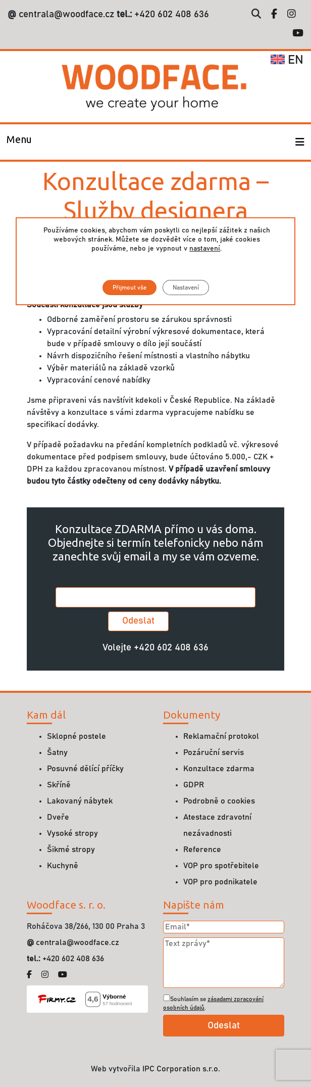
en (287, 60)
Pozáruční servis (213, 752)
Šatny (57, 752)
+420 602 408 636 (170, 14)
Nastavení (185, 288)
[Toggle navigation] (19, 142)
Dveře (58, 817)
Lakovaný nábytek (80, 801)
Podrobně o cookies (219, 801)
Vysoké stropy (72, 833)
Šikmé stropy (71, 849)
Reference (202, 849)
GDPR (193, 785)
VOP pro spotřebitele (221, 866)
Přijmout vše (129, 288)
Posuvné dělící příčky (85, 769)
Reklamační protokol (221, 736)
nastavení (204, 248)
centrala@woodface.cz (66, 14)
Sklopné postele (76, 736)
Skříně (59, 785)
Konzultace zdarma (218, 769)
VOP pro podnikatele (220, 882)
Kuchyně (62, 866)
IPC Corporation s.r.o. (181, 1069)
